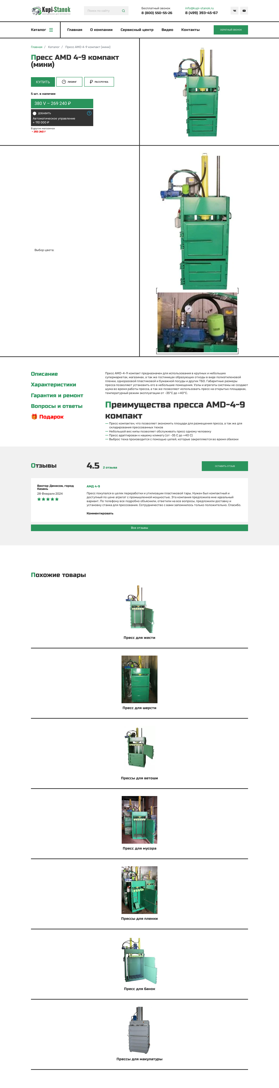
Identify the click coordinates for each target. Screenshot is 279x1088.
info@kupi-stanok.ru (200, 8)
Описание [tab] (45, 375)
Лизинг (70, 83)
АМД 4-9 (93, 487)
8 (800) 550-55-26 (157, 13)
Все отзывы (139, 528)
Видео (168, 30)
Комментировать (100, 514)
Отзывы (44, 467)
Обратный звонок (230, 30)
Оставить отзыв (231, 466)
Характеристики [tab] (55, 386)
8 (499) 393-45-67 (202, 13)
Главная (75, 30)
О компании (102, 30)
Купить (43, 83)
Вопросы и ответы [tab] (58, 408)
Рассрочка (100, 83)
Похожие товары (58, 575)
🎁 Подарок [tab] (48, 419)
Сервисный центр (137, 30)
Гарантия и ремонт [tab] (59, 397)
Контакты (191, 30)
